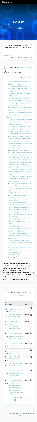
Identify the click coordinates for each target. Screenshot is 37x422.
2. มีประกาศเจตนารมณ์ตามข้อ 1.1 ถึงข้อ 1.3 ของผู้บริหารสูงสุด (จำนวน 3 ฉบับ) (16, 309)
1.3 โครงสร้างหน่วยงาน (14, 254)
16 (27, 400)
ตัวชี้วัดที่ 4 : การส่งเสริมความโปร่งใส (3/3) (18, 268)
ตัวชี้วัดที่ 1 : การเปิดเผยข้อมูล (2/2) (18, 72)
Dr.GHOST (18, 415)
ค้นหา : (18, 299)
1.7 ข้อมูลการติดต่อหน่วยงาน (15, 239)
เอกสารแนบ (11, 56)
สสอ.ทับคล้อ (7, 2)
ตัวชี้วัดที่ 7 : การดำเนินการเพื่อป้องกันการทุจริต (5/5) (18, 275)
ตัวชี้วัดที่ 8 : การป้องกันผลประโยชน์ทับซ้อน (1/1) (18, 277)
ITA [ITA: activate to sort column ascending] (26, 304)
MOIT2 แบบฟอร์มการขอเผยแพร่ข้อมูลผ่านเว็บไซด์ (19, 150)
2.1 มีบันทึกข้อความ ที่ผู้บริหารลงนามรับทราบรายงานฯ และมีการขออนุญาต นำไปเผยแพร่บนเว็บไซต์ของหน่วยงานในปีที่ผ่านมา (20, 90)
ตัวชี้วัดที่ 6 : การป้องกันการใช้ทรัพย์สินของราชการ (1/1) (18, 272)
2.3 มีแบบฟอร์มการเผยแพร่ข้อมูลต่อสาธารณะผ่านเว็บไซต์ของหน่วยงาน (15, 345)
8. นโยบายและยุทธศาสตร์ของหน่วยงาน (17, 202)
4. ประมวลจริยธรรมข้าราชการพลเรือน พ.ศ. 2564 (19, 228)
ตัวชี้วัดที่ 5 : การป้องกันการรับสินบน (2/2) (18, 270)
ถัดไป (30, 400)
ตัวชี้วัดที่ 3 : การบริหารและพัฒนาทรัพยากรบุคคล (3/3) (18, 266)
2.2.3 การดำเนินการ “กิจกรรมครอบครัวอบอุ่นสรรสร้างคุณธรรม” (15, 351)
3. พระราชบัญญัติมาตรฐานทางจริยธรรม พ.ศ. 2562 (20, 230)
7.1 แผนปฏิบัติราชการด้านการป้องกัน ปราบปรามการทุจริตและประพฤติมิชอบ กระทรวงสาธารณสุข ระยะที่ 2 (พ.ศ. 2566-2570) (20, 138)
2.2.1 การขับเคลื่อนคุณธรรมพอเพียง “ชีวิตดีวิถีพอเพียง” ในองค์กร (15, 365)
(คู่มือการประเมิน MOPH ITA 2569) (17, 68)
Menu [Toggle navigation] (33, 2)
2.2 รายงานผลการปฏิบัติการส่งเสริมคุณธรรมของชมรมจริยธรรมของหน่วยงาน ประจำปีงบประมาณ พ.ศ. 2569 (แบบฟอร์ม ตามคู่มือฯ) (16, 373)
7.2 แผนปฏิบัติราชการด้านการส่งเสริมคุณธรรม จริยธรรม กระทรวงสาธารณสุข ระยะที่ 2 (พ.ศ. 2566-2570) (20, 133)
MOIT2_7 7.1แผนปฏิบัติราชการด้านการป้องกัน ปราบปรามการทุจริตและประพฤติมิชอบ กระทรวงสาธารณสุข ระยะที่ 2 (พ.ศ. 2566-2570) (20, 143)
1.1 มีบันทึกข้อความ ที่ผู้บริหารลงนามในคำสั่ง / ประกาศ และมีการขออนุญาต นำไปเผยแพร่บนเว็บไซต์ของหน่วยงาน (20, 112)
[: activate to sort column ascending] (31, 303)
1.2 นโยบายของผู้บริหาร (14, 256)
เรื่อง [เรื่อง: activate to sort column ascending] (10, 304)
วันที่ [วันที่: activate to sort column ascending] (6, 303)
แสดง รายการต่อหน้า (18, 295)
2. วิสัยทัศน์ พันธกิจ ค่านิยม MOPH (16, 232)
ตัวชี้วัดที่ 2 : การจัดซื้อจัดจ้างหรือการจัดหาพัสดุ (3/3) (18, 264)
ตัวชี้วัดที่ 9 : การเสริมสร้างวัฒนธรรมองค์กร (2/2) (18, 279)
